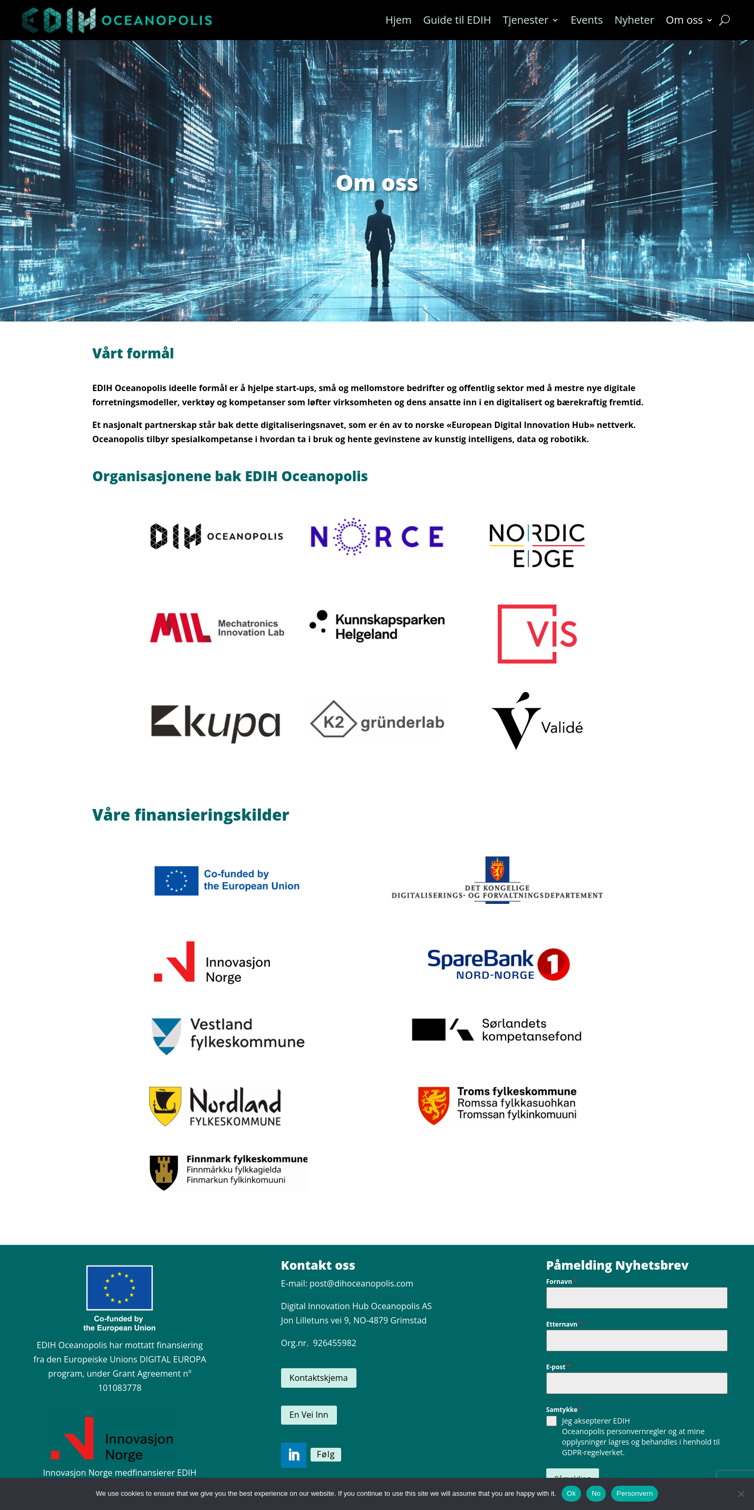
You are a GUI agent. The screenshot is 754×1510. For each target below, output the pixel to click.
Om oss (684, 20)
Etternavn (564, 1324)
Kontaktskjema (318, 1378)
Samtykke (564, 1409)
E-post (558, 1366)
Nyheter (634, 20)
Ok (571, 1493)
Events (587, 20)
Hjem (398, 20)
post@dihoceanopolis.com (361, 1283)
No (596, 1493)
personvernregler (636, 1431)
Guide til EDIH (457, 20)
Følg (326, 1454)
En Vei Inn (308, 1414)
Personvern (634, 1493)
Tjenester (525, 20)
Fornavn (561, 1281)
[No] (741, 1493)
